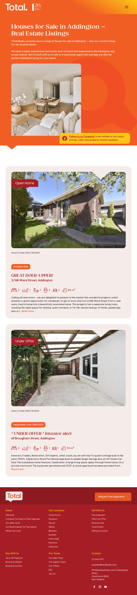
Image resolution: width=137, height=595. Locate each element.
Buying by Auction (14, 566)
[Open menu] (126, 7)
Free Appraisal (98, 515)
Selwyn (52, 523)
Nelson (52, 527)
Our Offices (54, 566)
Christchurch (54, 515)
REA (50, 570)
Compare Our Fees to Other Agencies (23, 519)
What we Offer (99, 519)
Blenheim (53, 531)
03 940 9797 (98, 560)
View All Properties (14, 558)
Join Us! (52, 574)
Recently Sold (98, 523)
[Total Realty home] (23, 7)
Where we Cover (13, 531)
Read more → (29, 311)
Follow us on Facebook (82, 136)
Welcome (10, 515)
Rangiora (53, 519)
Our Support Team (57, 562)
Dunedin (52, 535)
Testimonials (97, 527)
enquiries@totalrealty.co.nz (104, 565)
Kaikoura (53, 543)
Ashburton (53, 547)
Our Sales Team (13, 523)
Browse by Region (14, 562)
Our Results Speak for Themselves (21, 527)
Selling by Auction (100, 531)
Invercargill (54, 539)
